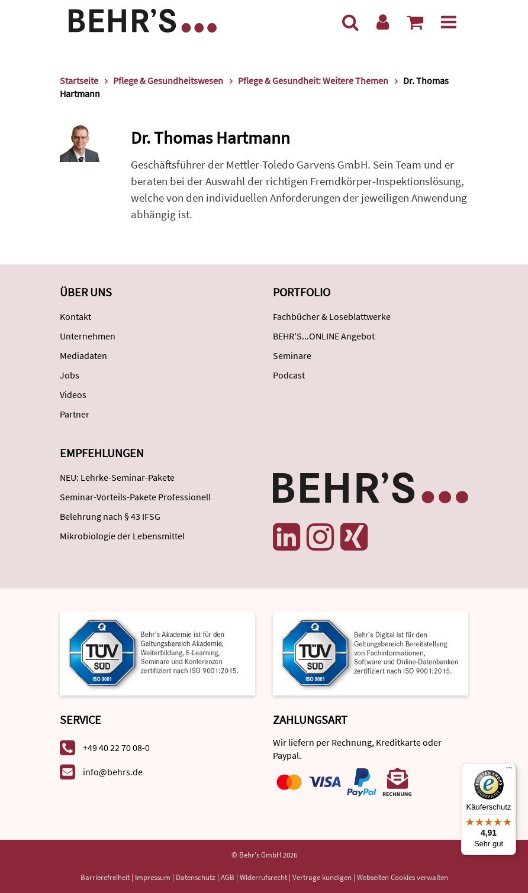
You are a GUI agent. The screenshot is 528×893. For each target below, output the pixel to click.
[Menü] (448, 22)
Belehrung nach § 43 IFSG (110, 516)
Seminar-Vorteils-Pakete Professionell (135, 497)
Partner (74, 414)
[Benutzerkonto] (382, 22)
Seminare (292, 355)
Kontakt (75, 316)
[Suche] (350, 22)
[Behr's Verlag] (143, 19)
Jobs (69, 375)
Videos (73, 394)
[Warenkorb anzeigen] (415, 22)
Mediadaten (83, 355)
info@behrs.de (113, 772)
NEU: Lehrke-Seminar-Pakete (117, 477)
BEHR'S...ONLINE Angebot (324, 336)
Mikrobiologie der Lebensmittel (122, 536)
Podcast (289, 375)
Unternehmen (87, 336)
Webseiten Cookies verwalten (402, 877)
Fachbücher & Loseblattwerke (332, 316)
